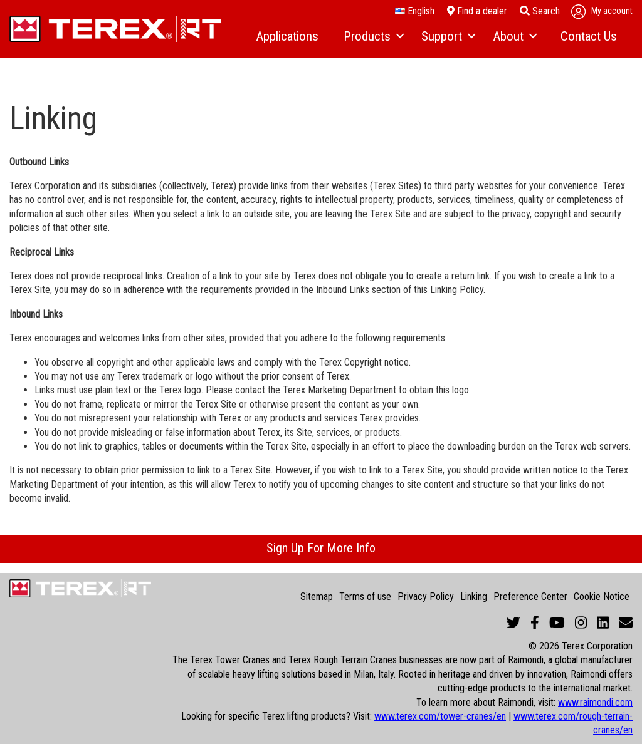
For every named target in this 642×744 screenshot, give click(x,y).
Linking (473, 596)
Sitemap (316, 596)
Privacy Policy (425, 596)
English (414, 11)
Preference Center (530, 596)
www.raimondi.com (595, 702)
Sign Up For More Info (321, 547)
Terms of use (365, 596)
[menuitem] (287, 36)
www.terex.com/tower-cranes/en (440, 716)
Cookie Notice (601, 596)
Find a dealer (477, 11)
